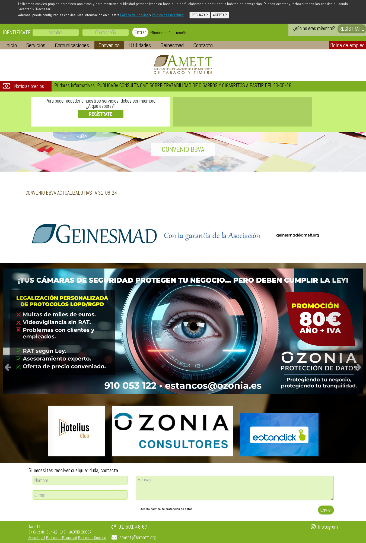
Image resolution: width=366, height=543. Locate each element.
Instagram (328, 526)
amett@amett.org (137, 537)
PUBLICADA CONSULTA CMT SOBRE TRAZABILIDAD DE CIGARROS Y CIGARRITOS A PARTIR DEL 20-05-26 (194, 85)
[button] (11, 45)
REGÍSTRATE (351, 29)
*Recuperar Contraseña (168, 33)
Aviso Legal (36, 537)
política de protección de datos (171, 509)
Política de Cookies (134, 14)
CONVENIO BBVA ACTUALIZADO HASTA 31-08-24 (71, 193)
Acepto (166, 509)
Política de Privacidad (168, 14)
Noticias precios (29, 86)
